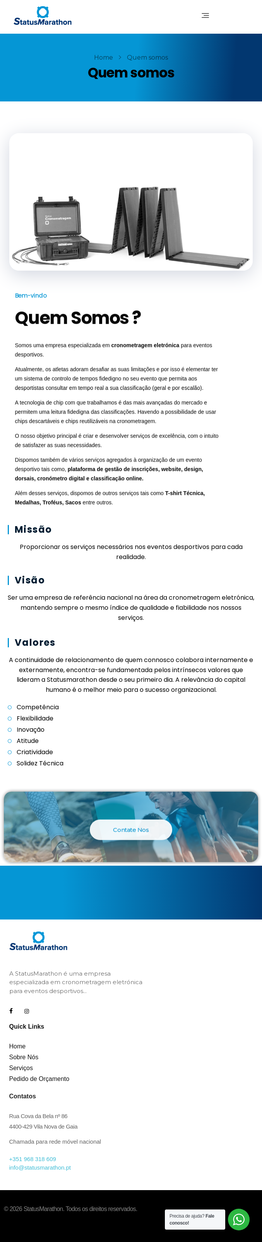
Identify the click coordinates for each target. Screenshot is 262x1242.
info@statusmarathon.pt (40, 1167)
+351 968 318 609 (32, 1159)
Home (103, 57)
